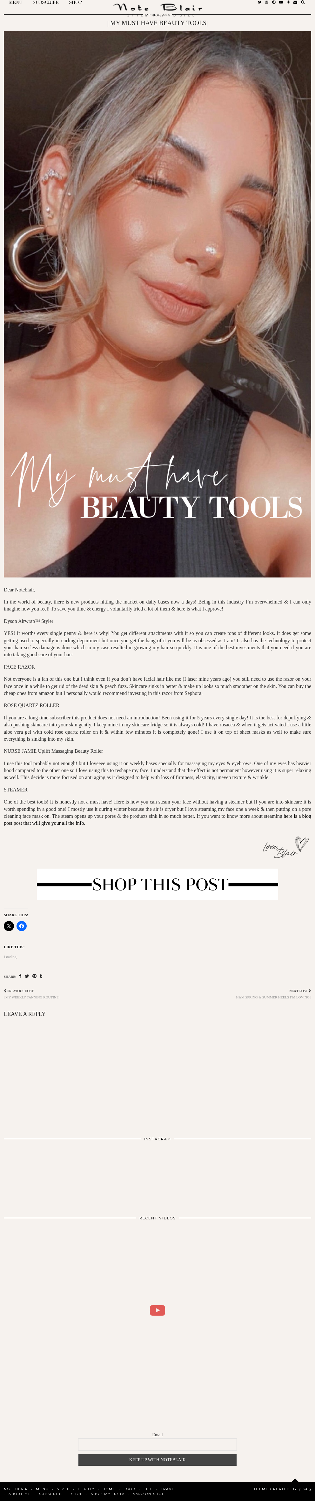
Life (148, 1489)
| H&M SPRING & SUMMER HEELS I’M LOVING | (272, 994)
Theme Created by (282, 1489)
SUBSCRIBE (51, 1494)
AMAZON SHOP (149, 1494)
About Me (20, 1494)
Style (63, 1489)
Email (157, 1434)
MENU (42, 1489)
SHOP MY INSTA (108, 1494)
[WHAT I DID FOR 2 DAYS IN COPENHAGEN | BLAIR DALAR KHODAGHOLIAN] (157, 1310)
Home (109, 1489)
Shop (77, 1494)
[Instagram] (34, 1176)
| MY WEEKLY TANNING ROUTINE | (32, 994)
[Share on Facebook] (20, 976)
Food (130, 1489)
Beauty (86, 1489)
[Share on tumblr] (41, 976)
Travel (169, 1489)
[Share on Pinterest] (34, 976)
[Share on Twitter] (27, 976)
